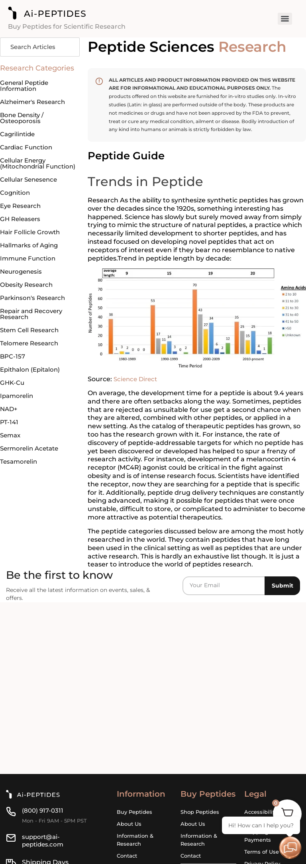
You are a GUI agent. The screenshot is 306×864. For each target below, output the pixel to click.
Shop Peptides (199, 812)
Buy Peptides (134, 812)
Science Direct (137, 379)
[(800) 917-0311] (11, 812)
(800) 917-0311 (43, 810)
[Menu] (285, 19)
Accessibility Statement (260, 816)
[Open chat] (290, 848)
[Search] (40, 47)
